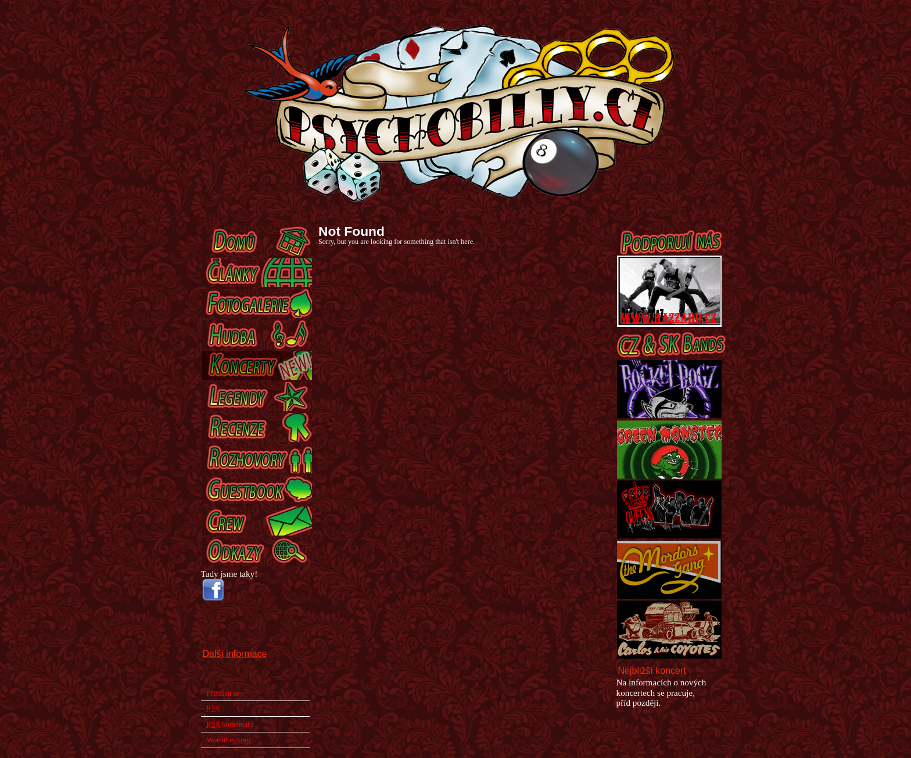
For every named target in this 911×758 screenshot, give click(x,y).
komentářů (230, 724)
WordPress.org (229, 739)
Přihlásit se (223, 693)
